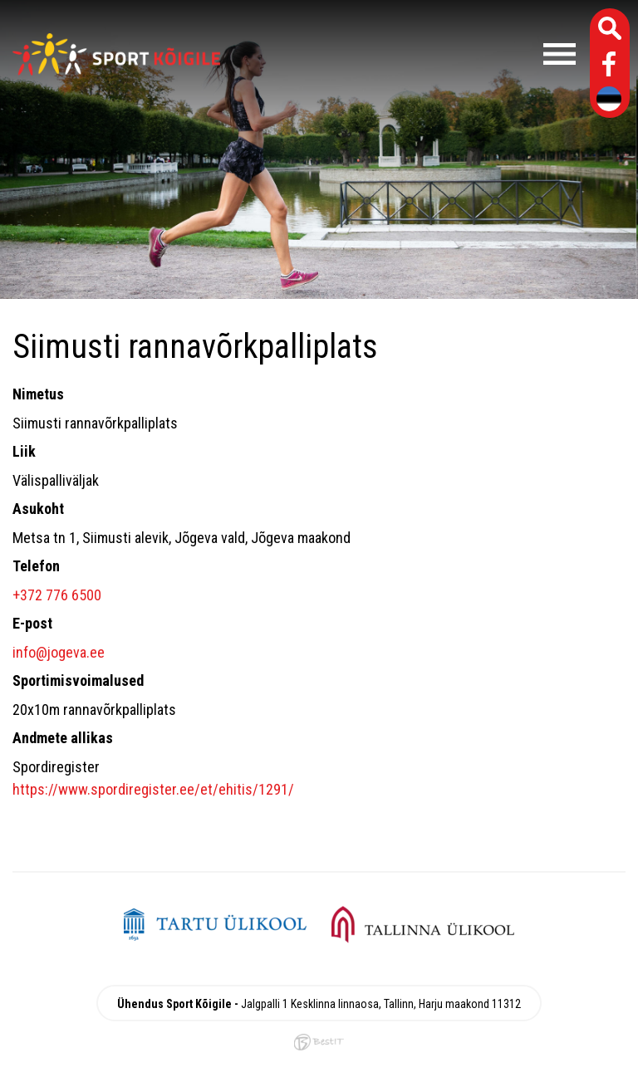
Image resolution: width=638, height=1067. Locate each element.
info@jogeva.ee (58, 652)
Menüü (406, 54)
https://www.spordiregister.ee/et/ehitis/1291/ (153, 789)
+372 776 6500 (56, 595)
